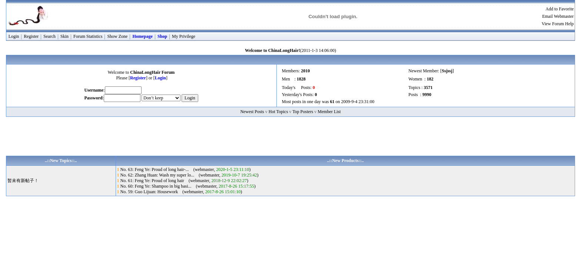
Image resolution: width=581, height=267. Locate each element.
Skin (64, 36)
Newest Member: (424, 70)
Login (14, 36)
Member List (329, 111)
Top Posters (302, 111)
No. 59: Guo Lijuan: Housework (149, 191)
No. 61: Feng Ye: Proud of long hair (152, 180)
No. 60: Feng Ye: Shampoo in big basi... (156, 186)
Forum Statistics (87, 36)
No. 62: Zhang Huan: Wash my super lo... (157, 175)
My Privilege (183, 36)
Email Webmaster (558, 16)
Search (49, 36)
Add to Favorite (559, 8)
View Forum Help (558, 23)
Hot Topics (278, 111)
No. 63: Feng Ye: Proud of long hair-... (154, 169)
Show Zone (117, 36)
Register (31, 36)
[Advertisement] (290, 139)
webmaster (204, 169)
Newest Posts (252, 111)
